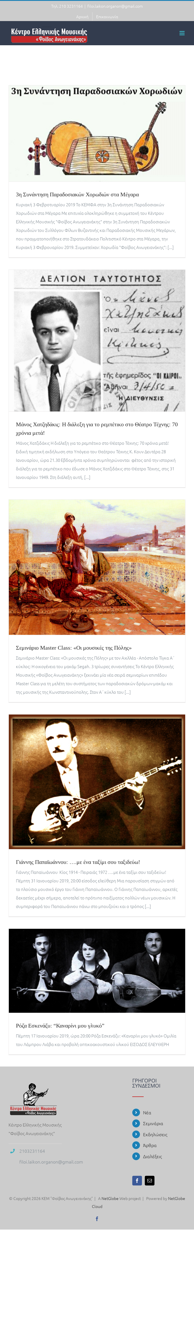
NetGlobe (110, 1198)
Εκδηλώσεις (155, 1134)
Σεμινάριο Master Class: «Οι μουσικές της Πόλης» (74, 648)
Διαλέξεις (152, 1156)
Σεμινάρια (153, 1123)
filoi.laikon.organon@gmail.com (115, 6)
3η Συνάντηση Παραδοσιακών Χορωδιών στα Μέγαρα (77, 195)
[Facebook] (137, 1180)
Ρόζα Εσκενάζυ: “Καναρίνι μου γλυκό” (60, 1026)
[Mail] (149, 1180)
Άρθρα (150, 1145)
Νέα (147, 1112)
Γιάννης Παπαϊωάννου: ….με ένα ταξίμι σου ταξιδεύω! (78, 862)
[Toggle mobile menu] (182, 33)
